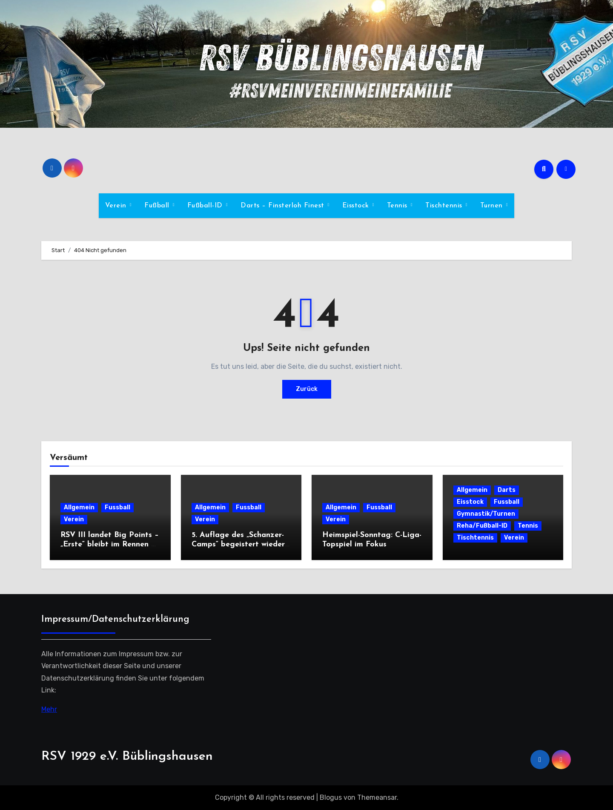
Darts (507, 490)
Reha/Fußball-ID (482, 525)
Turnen (492, 205)
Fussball (117, 507)
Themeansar (377, 797)
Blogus (331, 797)
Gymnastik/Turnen (486, 513)
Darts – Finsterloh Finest (284, 205)
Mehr (49, 709)
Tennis (398, 205)
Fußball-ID (206, 205)
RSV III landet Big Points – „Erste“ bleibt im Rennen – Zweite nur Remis (109, 544)
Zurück (307, 389)
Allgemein (79, 507)
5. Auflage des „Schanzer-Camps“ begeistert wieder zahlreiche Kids (238, 544)
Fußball (158, 205)
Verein (117, 205)
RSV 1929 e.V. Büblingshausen (127, 756)
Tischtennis (444, 205)
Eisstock (357, 205)
